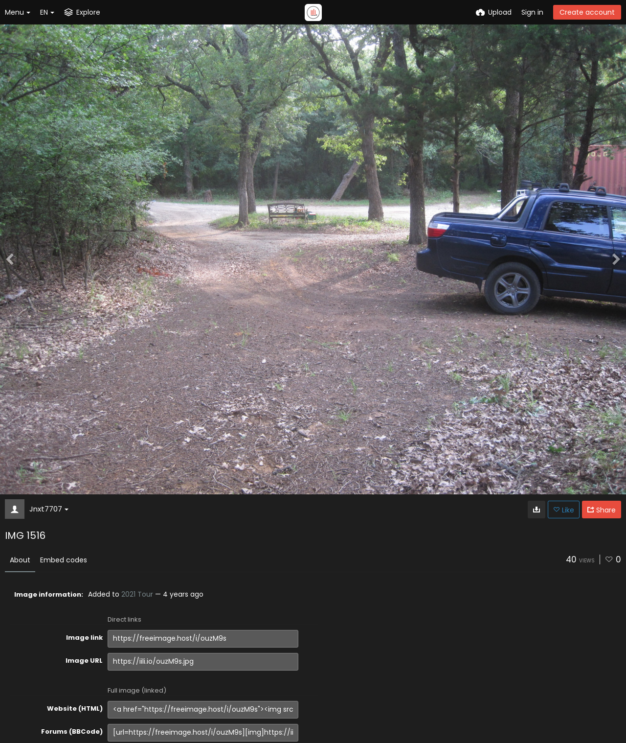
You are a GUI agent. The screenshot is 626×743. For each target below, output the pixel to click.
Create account (587, 12)
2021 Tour (137, 594)
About (20, 560)
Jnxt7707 (48, 509)
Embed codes (63, 560)
